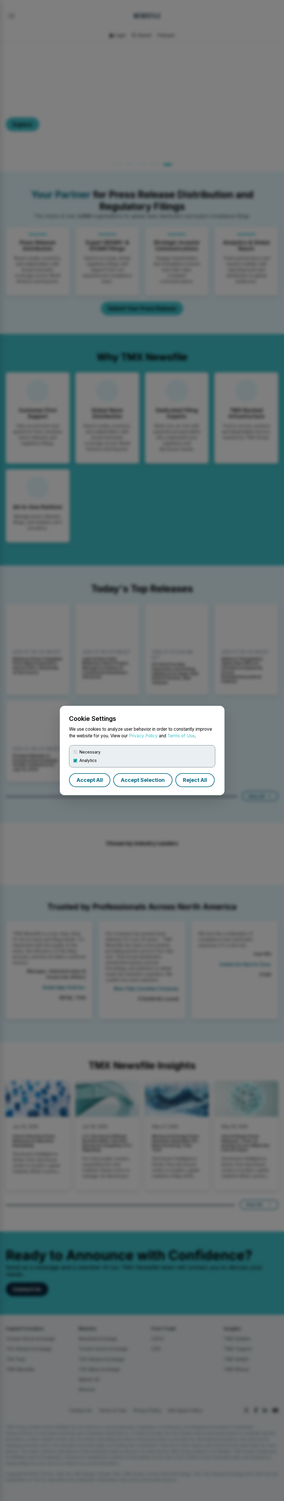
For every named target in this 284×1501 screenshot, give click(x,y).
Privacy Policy (143, 736)
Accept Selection (143, 780)
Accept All (90, 780)
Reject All (195, 780)
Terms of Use (181, 736)
